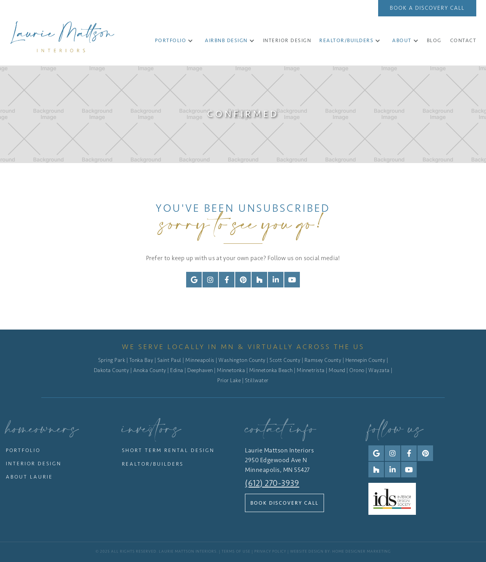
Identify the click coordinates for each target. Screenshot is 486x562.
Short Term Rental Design (168, 450)
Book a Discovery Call (427, 8)
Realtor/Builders (346, 40)
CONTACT (463, 40)
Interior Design (34, 463)
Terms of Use (236, 551)
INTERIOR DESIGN (287, 40)
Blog (434, 40)
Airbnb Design (226, 40)
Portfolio (171, 40)
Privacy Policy (270, 551)
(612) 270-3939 (272, 483)
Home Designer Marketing (361, 551)
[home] (62, 36)
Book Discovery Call (284, 503)
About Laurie (29, 477)
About (402, 40)
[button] (174, 40)
